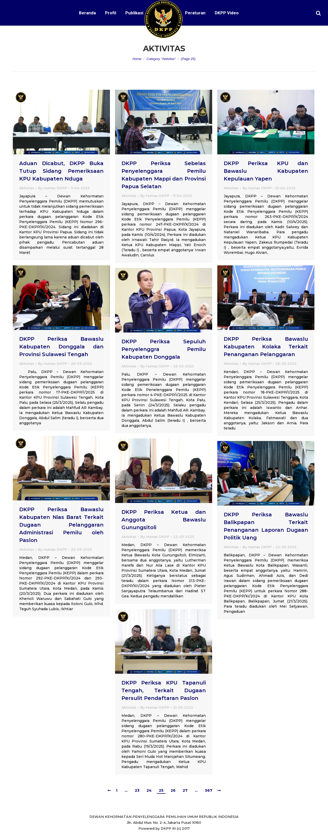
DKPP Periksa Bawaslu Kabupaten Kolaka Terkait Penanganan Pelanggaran (266, 346)
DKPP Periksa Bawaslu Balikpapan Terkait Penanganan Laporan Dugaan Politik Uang (266, 526)
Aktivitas (26, 188)
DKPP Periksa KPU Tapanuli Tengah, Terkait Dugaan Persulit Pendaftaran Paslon (163, 690)
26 (173, 790)
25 (161, 790)
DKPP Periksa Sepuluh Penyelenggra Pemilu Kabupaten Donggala (163, 349)
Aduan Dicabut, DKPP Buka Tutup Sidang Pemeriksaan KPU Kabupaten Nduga (61, 171)
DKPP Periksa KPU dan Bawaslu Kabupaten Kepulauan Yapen (266, 171)
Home (136, 59)
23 (137, 790)
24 (149, 790)
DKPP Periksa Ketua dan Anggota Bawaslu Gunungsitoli (163, 519)
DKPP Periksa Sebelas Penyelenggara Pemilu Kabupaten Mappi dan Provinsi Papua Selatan (163, 174)
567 (208, 790)
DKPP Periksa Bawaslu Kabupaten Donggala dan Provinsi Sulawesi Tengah (61, 346)
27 (185, 790)
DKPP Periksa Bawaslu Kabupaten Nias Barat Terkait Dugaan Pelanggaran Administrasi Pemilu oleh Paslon (61, 524)
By (52, 188)
